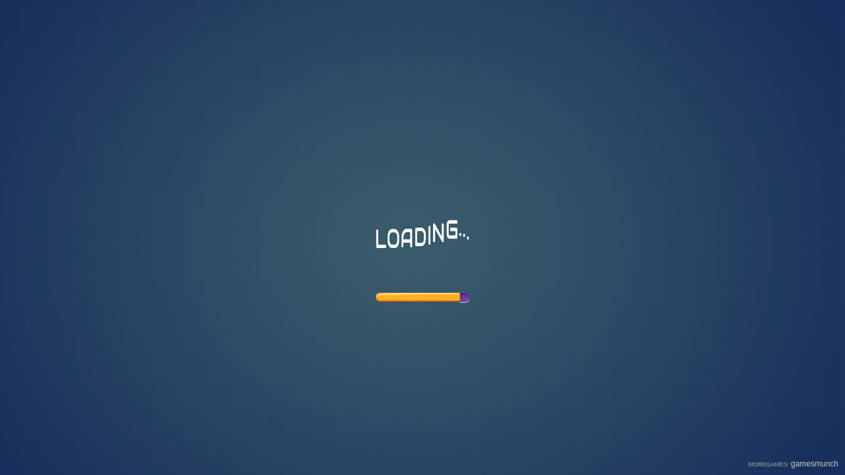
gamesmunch (814, 463)
